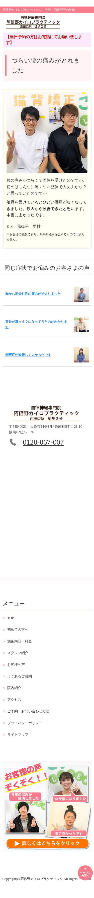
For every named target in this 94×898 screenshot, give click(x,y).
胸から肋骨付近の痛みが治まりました (33, 294)
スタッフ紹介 (17, 658)
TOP (10, 623)
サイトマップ (17, 740)
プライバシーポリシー (24, 728)
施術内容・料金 (19, 647)
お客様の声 (16, 670)
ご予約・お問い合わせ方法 (28, 717)
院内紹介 (14, 693)
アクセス (14, 705)
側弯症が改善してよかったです (28, 355)
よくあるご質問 (19, 682)
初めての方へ (17, 635)
